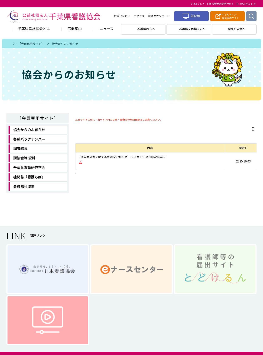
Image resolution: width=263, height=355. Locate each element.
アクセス (139, 16)
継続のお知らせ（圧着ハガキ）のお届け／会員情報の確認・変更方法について (129, 161)
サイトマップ (157, 316)
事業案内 (75, 28)
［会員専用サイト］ (31, 43)
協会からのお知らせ (65, 43)
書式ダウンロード (159, 16)
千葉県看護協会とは (34, 28)
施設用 (191, 16)
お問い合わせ (122, 16)
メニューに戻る (241, 128)
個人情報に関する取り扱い (117, 316)
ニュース (106, 28)
